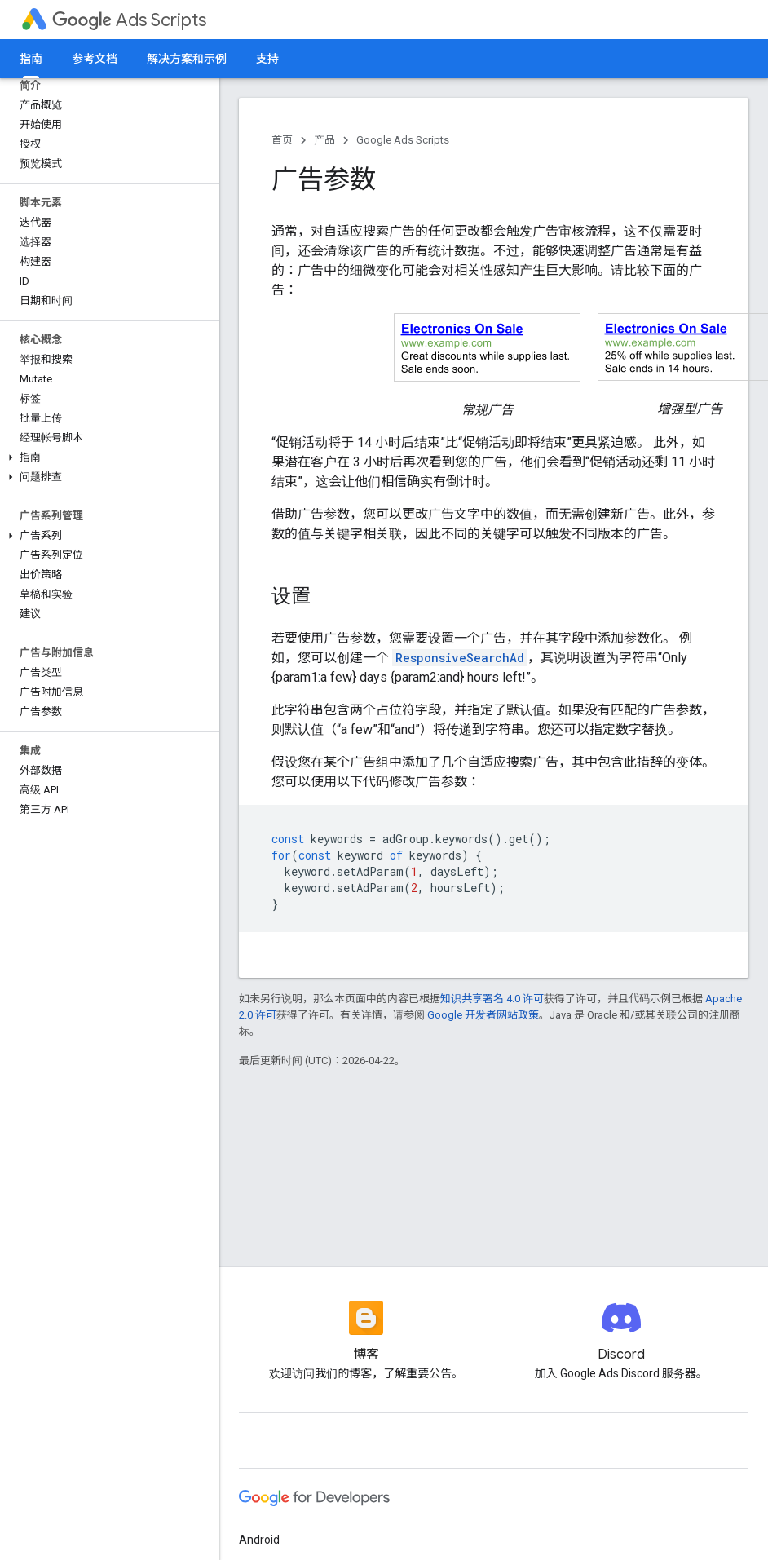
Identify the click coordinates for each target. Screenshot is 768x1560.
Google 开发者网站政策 (483, 1015)
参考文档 (94, 58)
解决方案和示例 (187, 58)
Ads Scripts (129, 20)
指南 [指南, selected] (31, 58)
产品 (324, 140)
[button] (106, 457)
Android (259, 1539)
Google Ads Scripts (402, 140)
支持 (267, 58)
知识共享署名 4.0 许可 (492, 998)
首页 (282, 140)
